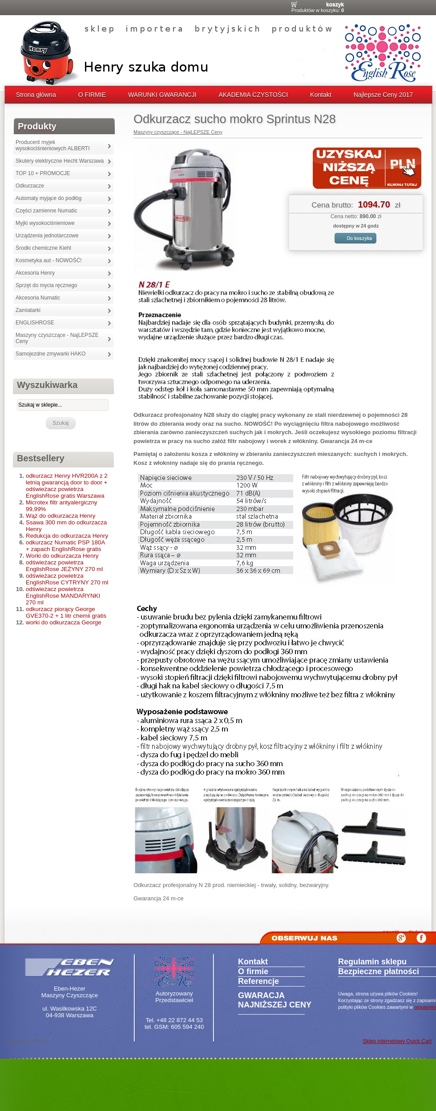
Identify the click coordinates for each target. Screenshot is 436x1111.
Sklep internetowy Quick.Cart (397, 1041)
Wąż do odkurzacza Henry (60, 515)
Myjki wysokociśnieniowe (45, 223)
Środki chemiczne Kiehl (43, 248)
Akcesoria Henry (35, 273)
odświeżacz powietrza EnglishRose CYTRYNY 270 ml (67, 579)
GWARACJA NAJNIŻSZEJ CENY (274, 1000)
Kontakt (320, 94)
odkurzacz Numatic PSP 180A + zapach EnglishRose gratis (65, 545)
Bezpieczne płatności (378, 971)
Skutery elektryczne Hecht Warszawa (60, 161)
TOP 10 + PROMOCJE (43, 173)
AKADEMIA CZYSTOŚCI (253, 94)
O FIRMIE (92, 94)
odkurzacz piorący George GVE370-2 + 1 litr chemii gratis (66, 612)
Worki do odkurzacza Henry (62, 555)
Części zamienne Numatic (46, 211)
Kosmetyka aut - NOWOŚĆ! (49, 260)
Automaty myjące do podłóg (48, 198)
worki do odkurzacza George (63, 622)
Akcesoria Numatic (38, 298)
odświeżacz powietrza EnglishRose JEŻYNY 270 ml (64, 565)
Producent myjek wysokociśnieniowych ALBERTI (53, 145)
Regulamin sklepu (372, 961)
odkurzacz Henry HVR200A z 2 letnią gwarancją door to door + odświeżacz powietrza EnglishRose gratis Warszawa (67, 485)
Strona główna (36, 94)
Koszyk (335, 4)
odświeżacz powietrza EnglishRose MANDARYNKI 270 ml (63, 596)
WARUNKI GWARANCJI (162, 94)
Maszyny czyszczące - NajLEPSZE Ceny (57, 338)
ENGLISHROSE (35, 323)
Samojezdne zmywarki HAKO (50, 354)
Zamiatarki (28, 310)
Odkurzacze (30, 186)
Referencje (258, 981)
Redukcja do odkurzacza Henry (67, 535)
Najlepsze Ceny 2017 (383, 94)
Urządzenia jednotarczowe (47, 235)
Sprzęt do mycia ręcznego (46, 285)
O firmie (253, 971)
